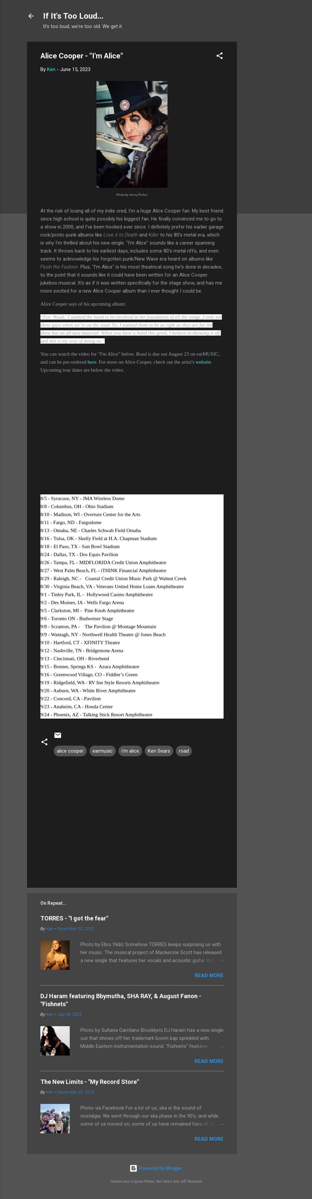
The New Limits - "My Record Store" (89, 1081)
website (203, 362)
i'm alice (130, 751)
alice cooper (70, 751)
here (92, 362)
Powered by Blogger (156, 1168)
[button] (220, 57)
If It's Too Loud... (73, 16)
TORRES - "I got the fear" (74, 918)
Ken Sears (159, 751)
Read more (209, 975)
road (184, 751)
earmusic (102, 751)
